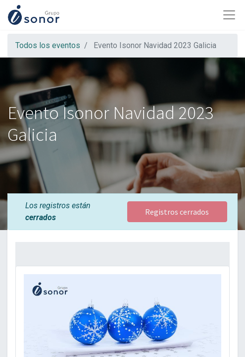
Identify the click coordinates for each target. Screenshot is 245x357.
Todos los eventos (47, 45)
